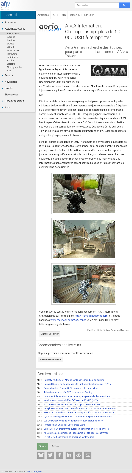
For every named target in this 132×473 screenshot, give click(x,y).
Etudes (10, 43)
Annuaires (9, 22)
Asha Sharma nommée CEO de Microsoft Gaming (64, 392)
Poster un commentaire (50, 359)
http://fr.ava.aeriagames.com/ (92, 315)
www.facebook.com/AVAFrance (68, 320)
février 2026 (13, 33)
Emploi (7, 88)
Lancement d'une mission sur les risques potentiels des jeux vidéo (73, 396)
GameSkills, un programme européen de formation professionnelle (73, 429)
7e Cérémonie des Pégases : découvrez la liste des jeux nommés (72, 433)
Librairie (11, 64)
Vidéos (10, 60)
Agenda (11, 37)
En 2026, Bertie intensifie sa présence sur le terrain (65, 437)
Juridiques (12, 57)
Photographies (14, 67)
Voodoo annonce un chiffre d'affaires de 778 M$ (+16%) (68, 400)
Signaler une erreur (50, 334)
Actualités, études (13, 28)
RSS (9, 70)
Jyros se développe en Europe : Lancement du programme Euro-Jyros (74, 416)
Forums (7, 75)
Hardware (12, 53)
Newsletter (9, 81)
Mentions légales (34, 471)
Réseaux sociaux (13, 101)
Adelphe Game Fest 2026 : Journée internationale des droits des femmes (76, 408)
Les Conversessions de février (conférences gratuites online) (70, 421)
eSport (10, 47)
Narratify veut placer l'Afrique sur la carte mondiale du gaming (70, 380)
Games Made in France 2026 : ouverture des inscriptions (68, 388)
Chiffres (11, 40)
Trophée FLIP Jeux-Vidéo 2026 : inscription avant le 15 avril (69, 404)
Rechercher (11, 94)
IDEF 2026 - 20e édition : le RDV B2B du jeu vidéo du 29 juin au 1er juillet (75, 412)
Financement (13, 50)
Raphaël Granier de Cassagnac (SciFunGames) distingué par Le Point (74, 384)
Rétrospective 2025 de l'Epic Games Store (61, 425)
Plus (6, 107)
